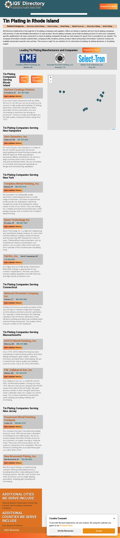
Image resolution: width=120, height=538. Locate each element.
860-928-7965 (21, 299)
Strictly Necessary (65, 531)
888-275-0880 (21, 344)
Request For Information (37, 79)
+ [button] (50, 77)
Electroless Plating (93, 26)
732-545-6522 (26, 459)
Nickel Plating (107, 26)
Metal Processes (78, 26)
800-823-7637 (22, 223)
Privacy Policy (66, 525)
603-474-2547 (22, 140)
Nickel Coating (52, 26)
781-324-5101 (21, 373)
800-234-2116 (20, 187)
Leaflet (113, 129)
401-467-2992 (23, 93)
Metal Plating (64, 26)
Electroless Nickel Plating (35, 26)
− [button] (50, 81)
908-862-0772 (20, 423)
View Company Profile (13, 96)
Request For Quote (108, 6)
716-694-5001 (9, 259)
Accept (99, 531)
